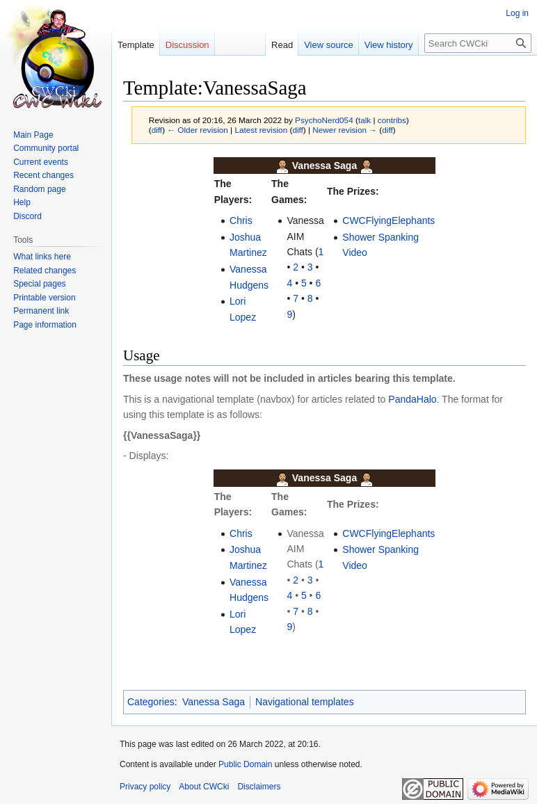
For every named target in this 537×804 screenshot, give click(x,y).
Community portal (46, 148)
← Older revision (197, 129)
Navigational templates (304, 701)
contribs (392, 119)
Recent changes (43, 175)
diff (157, 129)
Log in (517, 13)
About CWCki (204, 786)
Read (282, 45)
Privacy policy (145, 786)
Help (22, 202)
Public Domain (245, 764)
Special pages (39, 284)
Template (136, 45)
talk (364, 119)
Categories (151, 701)
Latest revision (260, 129)
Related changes (44, 270)
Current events (40, 162)
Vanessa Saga (213, 701)
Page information (45, 325)
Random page (39, 189)
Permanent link (41, 311)
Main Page (33, 135)
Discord (27, 216)
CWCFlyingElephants (388, 220)
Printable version (44, 298)
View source (328, 45)
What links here (42, 257)
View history (388, 45)
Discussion (187, 45)
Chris (241, 220)
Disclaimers (258, 786)
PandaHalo (412, 399)
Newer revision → (344, 129)
